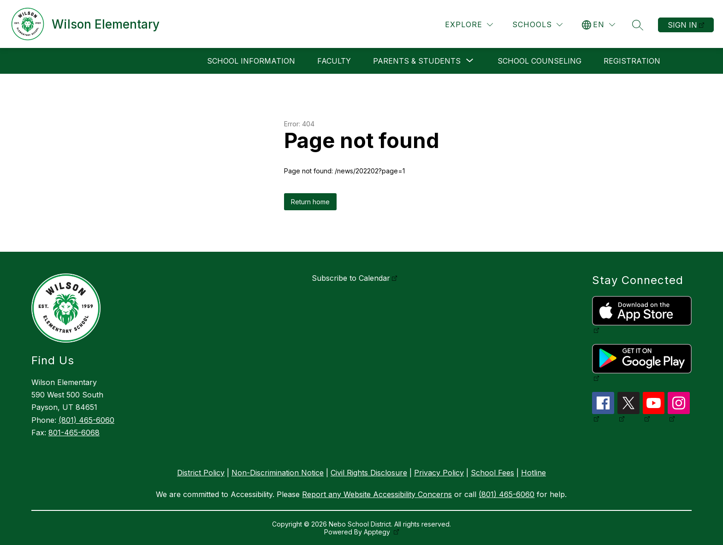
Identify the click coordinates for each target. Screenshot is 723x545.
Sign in (682, 25)
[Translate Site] (598, 24)
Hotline (533, 472)
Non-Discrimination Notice (277, 472)
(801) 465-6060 (86, 420)
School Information (251, 60)
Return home (310, 202)
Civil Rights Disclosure (369, 472)
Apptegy (378, 532)
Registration (632, 60)
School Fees (492, 472)
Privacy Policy (439, 472)
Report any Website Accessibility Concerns (377, 494)
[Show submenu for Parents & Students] (417, 60)
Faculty (334, 60)
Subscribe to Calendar (351, 278)
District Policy (201, 472)
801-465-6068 (74, 432)
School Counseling (539, 60)
